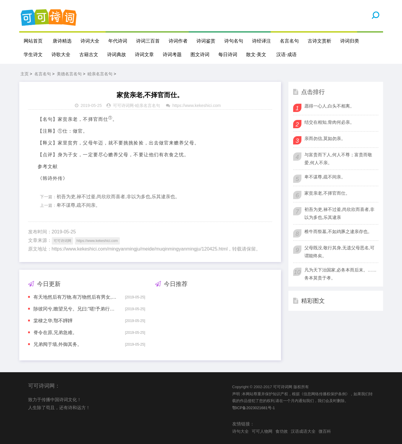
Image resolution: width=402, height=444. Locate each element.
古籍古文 (88, 54)
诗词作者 (178, 40)
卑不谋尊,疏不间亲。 (78, 205)
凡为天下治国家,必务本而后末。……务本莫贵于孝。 (340, 273)
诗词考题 (172, 54)
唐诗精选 (62, 40)
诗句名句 (233, 40)
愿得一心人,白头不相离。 (329, 105)
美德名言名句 (69, 73)
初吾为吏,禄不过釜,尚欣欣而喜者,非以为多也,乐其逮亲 (339, 213)
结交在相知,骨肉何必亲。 (329, 122)
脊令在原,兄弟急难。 (55, 332)
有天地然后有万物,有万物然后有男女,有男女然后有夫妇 (75, 297)
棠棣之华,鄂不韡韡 (52, 320)
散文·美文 (256, 54)
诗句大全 (240, 431)
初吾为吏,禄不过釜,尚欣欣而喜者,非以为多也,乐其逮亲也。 (118, 196)
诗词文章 (144, 54)
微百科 (325, 431)
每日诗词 (227, 54)
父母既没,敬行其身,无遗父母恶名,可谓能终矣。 (339, 251)
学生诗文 (33, 54)
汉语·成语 (286, 54)
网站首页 (33, 40)
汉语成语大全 (303, 431)
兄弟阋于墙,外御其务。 (57, 344)
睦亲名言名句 (100, 73)
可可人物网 (262, 431)
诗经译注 (261, 40)
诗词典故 (116, 54)
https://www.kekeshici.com (196, 105)
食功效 (281, 431)
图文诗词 (199, 54)
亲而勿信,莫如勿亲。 (325, 138)
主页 (24, 73)
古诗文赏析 (319, 40)
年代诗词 (117, 40)
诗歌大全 (60, 54)
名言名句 (289, 40)
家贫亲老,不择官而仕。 (327, 193)
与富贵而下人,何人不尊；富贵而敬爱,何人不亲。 (338, 158)
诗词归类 (349, 40)
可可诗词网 (123, 105)
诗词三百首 (148, 40)
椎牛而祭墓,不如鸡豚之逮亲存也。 (338, 231)
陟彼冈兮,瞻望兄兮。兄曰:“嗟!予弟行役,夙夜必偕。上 (75, 308)
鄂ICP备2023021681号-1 (253, 408)
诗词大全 (89, 40)
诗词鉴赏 (205, 40)
